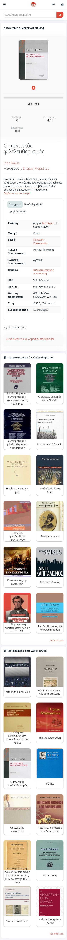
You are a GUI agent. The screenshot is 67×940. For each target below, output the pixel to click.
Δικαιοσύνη (40, 273)
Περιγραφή (15, 204)
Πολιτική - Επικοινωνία (40, 241)
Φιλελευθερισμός (43, 270)
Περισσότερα (56, 640)
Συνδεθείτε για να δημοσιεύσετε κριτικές (30, 339)
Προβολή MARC (33, 204)
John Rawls (12, 163)
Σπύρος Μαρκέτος (36, 168)
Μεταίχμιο (48, 223)
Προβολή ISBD (17, 211)
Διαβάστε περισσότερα (17, 193)
